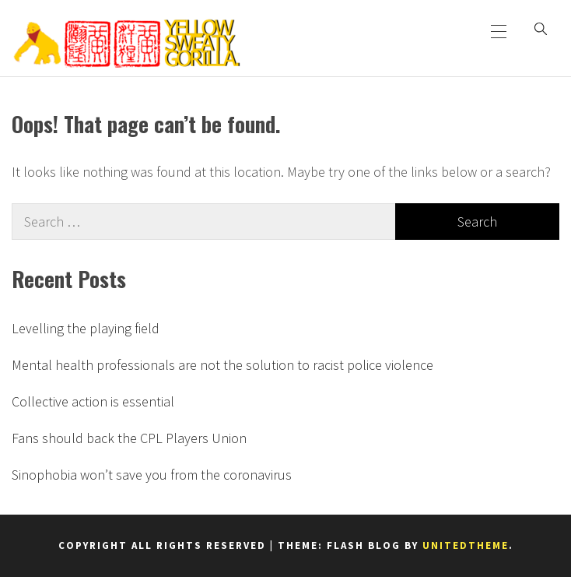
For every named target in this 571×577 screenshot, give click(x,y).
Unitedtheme (465, 545)
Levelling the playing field (85, 328)
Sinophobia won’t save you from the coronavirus (152, 475)
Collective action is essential (93, 401)
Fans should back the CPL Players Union (129, 438)
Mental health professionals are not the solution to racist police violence (222, 365)
